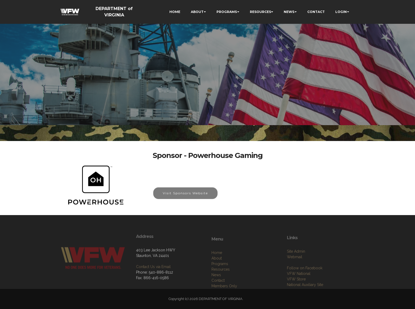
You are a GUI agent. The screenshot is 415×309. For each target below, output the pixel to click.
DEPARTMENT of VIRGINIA (114, 11)
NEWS (289, 12)
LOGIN (341, 12)
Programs (219, 282)
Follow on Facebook (304, 285)
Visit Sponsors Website (185, 197)
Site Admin (296, 268)
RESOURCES (260, 12)
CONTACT (316, 12)
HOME (174, 12)
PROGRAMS (226, 12)
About (216, 277)
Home (216, 271)
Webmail (294, 274)
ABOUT (197, 12)
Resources (220, 288)
